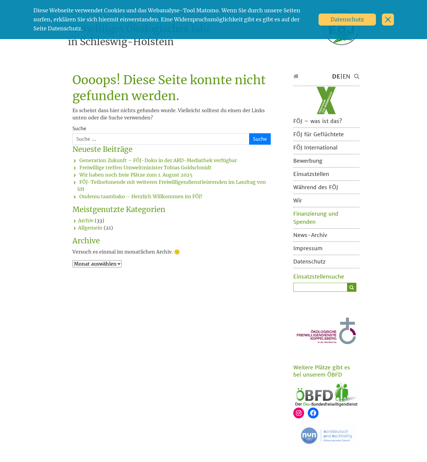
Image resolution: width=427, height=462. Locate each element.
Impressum (307, 248)
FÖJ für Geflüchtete (318, 134)
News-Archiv (310, 235)
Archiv (85, 220)
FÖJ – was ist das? (317, 121)
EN (346, 76)
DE (336, 76)
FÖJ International (315, 147)
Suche (79, 128)
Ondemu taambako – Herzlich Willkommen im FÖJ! (141, 196)
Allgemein (90, 228)
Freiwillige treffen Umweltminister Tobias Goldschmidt (145, 168)
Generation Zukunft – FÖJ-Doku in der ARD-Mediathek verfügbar (158, 160)
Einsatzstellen (311, 174)
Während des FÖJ (315, 187)
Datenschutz (347, 19)
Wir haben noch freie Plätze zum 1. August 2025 (136, 175)
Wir (297, 200)
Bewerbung (307, 160)
